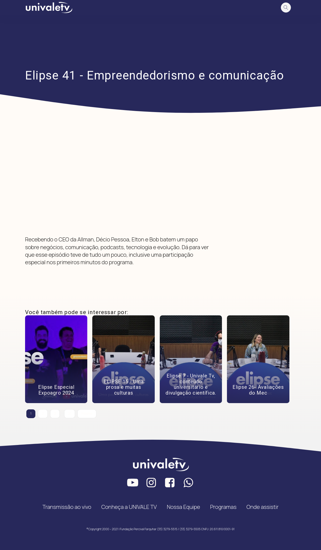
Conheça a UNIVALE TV (129, 507)
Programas (223, 507)
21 (69, 413)
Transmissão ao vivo (66, 507)
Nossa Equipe (183, 507)
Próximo (87, 413)
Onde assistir (263, 507)
